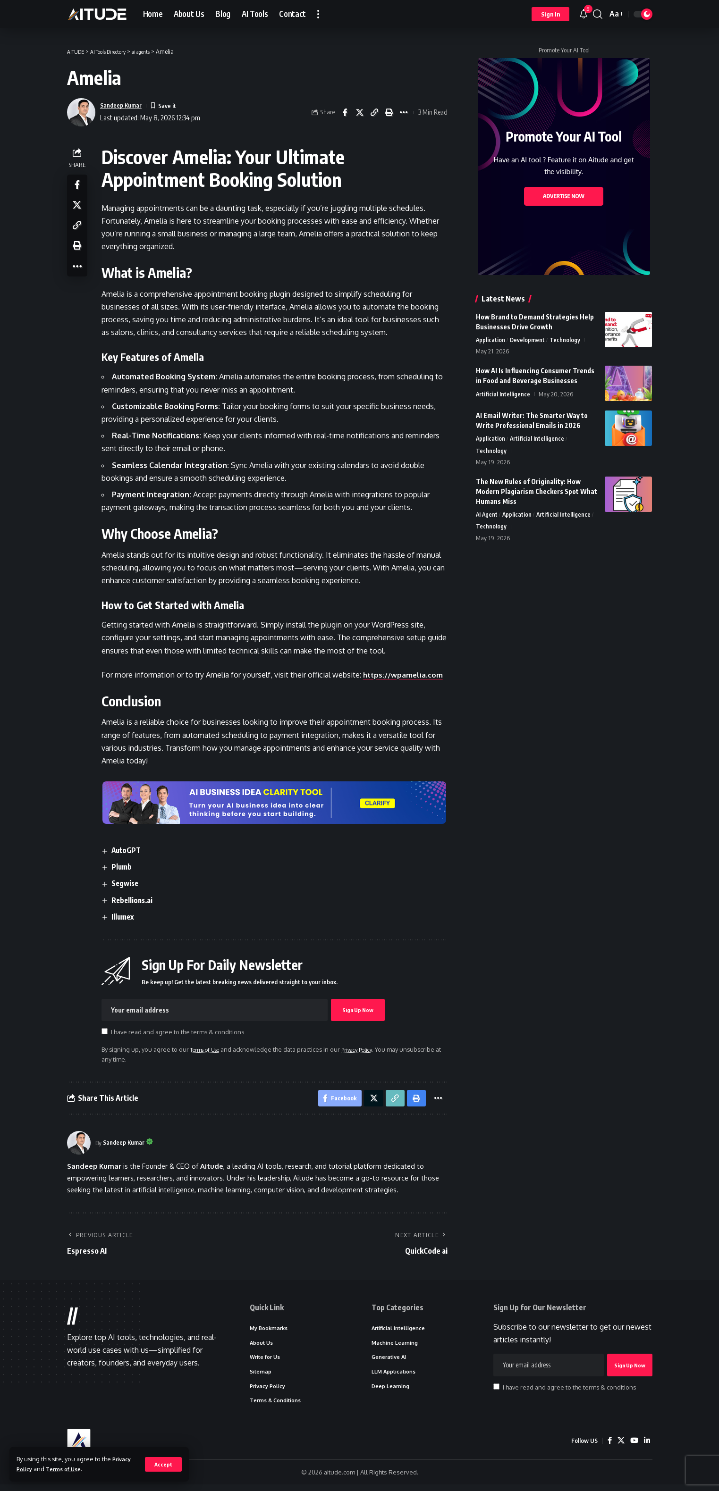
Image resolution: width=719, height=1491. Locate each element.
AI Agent (487, 516)
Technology (565, 340)
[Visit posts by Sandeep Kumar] (79, 1145)
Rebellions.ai (136, 900)
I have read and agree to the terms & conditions (179, 1032)
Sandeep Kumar (124, 105)
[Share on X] (359, 112)
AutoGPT (129, 850)
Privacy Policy (370, 1049)
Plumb (124, 866)
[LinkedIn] (646, 1447)
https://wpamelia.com (406, 674)
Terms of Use (68, 1469)
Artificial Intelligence (503, 395)
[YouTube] (633, 1447)
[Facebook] (608, 1447)
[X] (620, 1447)
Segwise (128, 883)
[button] (163, 1464)
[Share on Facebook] (345, 112)
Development (528, 340)
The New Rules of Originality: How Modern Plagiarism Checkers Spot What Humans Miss (536, 493)
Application (491, 340)
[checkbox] (107, 1031)
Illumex (126, 916)
